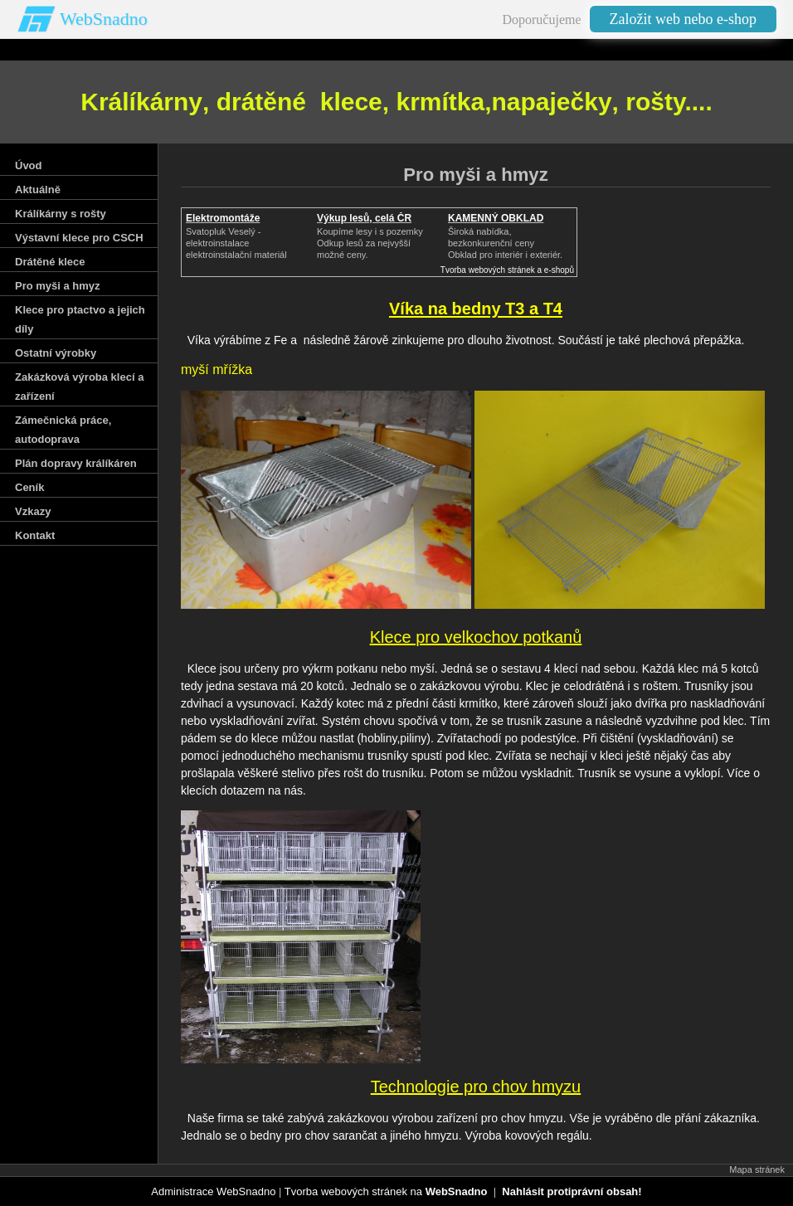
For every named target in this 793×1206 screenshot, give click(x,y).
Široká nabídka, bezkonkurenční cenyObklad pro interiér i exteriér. (505, 243)
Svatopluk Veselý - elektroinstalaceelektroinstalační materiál (236, 243)
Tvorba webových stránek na (386, 1191)
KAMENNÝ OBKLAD (495, 218)
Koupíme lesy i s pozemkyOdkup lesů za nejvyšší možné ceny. (370, 243)
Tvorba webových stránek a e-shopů (507, 270)
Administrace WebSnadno (213, 1191)
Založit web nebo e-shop (683, 19)
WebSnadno (104, 18)
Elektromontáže (223, 218)
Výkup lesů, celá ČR (364, 218)
